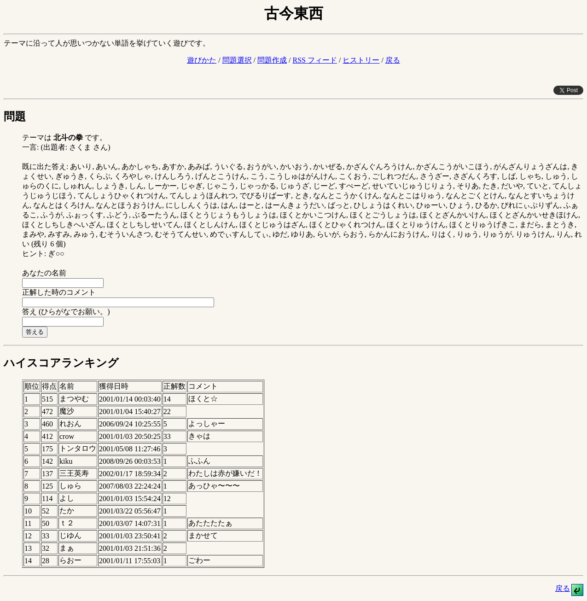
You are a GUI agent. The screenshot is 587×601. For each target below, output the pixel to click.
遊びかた (201, 60)
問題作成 (272, 60)
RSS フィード (314, 60)
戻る (392, 60)
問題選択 (237, 60)
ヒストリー (361, 60)
